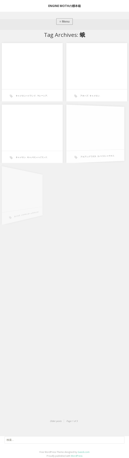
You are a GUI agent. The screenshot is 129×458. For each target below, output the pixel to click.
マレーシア (42, 95)
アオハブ (84, 95)
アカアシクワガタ (84, 154)
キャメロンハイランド (26, 95)
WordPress (76, 455)
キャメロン (95, 95)
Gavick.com (84, 452)
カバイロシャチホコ (96, 152)
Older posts (56, 421)
